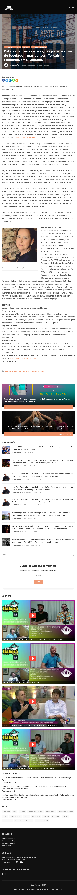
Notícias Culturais (39, 47)
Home (15, 890)
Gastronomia (7, 821)
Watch (32, 615)
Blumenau (6, 812)
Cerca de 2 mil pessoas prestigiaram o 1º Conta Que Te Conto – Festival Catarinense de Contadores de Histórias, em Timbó (42, 461)
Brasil (5, 816)
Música (65, 816)
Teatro (26, 816)
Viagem (46, 816)
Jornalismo (36, 816)
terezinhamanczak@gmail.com (27, 137)
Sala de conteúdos (45, 890)
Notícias (26, 47)
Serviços (31, 890)
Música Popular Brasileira (23, 821)
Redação (15, 65)
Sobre (22, 890)
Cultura (22, 812)
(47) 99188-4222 (16, 862)
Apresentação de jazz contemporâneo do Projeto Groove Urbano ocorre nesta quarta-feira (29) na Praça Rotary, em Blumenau (43, 540)
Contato (60, 890)
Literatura (55, 816)
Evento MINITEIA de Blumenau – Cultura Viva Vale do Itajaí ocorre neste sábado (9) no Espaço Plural (42, 448)
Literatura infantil (42, 821)
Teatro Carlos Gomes (35, 812)
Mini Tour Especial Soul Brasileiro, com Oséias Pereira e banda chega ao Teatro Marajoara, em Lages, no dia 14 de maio (42, 488)
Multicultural (50, 812)
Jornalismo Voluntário (65, 812)
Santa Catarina (16, 816)
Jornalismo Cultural (13, 47)
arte (14, 812)
